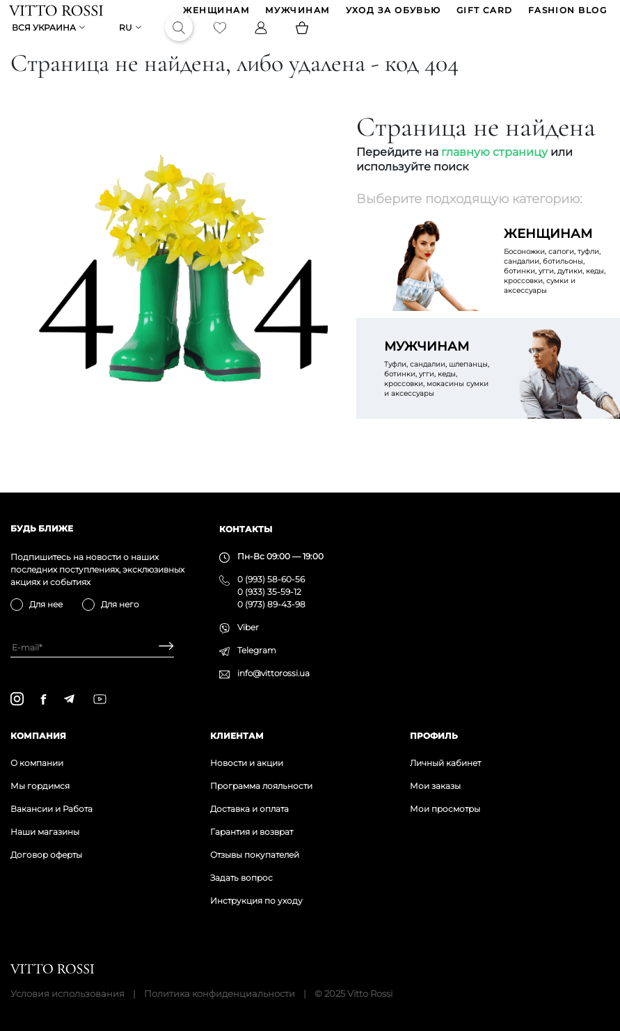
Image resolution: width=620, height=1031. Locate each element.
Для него (120, 604)
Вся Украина (45, 39)
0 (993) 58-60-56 (271, 579)
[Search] (180, 39)
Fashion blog (566, 14)
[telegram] (68, 698)
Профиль (434, 735)
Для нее (46, 604)
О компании (36, 763)
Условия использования (67, 993)
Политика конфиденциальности (219, 993)
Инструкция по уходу (256, 900)
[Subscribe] (161, 647)
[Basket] (303, 39)
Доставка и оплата (249, 809)
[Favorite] (221, 39)
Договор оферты (46, 854)
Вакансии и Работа (51, 809)
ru (127, 39)
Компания (38, 735)
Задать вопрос (241, 877)
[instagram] (17, 698)
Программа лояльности (261, 786)
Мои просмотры (445, 809)
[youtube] (100, 699)
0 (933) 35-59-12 (269, 591)
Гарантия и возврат (251, 831)
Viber (248, 627)
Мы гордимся (40, 786)
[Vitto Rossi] (57, 13)
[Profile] (262, 39)
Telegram (256, 650)
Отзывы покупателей (254, 854)
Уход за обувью (392, 14)
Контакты (245, 529)
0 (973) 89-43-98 (271, 604)
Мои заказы (435, 786)
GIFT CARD (483, 14)
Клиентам (237, 735)
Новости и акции (246, 763)
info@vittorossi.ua (273, 673)
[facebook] (43, 699)
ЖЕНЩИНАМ (215, 14)
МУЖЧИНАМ (296, 14)
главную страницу (494, 173)
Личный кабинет (445, 763)
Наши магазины (44, 831)
